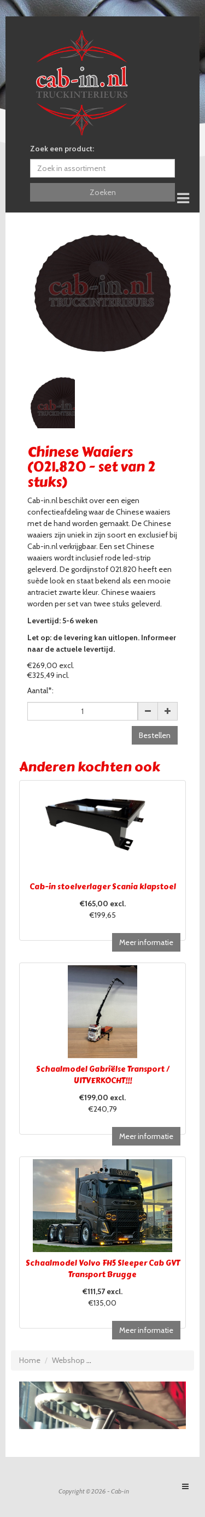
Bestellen (155, 735)
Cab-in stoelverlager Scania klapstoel (103, 887)
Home (29, 1360)
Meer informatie (146, 942)
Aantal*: (40, 690)
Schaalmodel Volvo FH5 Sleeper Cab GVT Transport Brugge (103, 1269)
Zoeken (103, 192)
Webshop (68, 1360)
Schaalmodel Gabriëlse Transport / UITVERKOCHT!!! (102, 1075)
